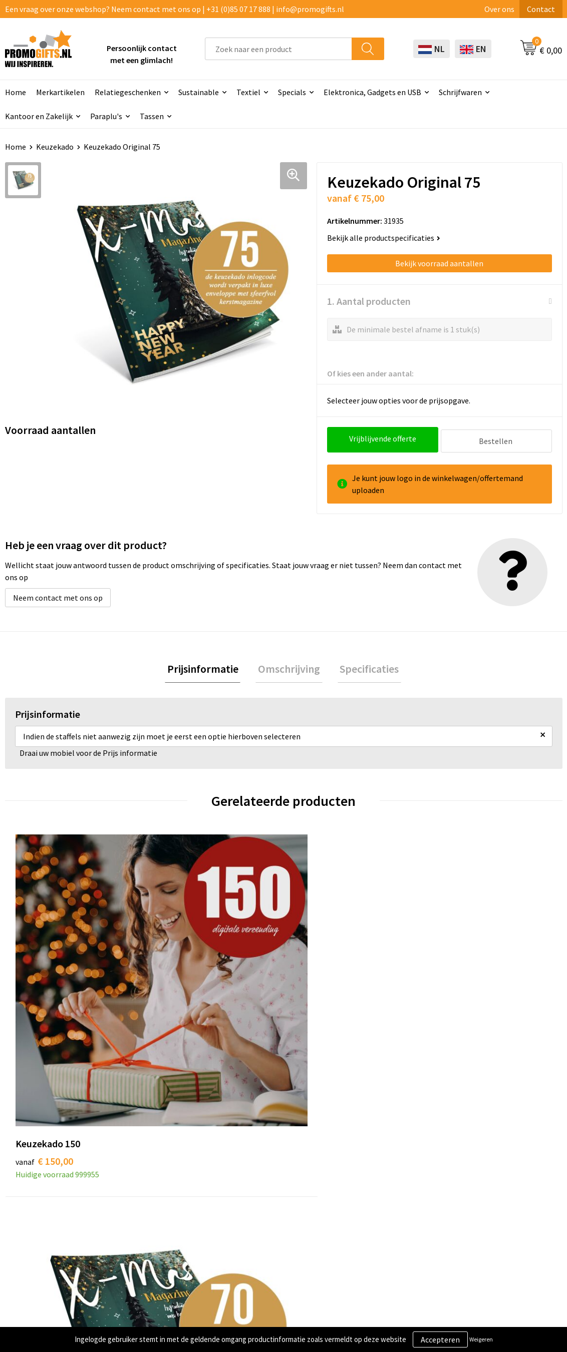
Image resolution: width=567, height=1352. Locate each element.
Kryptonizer (267, 1238)
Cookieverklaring (492, 1163)
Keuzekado (55, 147)
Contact (541, 9)
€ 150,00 (44, 987)
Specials (292, 92)
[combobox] (278, 49)
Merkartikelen (60, 92)
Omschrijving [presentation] (289, 668)
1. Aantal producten (369, 301)
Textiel (248, 92)
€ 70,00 (181, 987)
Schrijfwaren (460, 92)
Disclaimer (481, 1193)
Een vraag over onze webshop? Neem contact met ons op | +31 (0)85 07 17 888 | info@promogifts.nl (174, 9)
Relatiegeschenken (128, 92)
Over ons (499, 9)
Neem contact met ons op (58, 595)
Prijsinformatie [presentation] (207, 668)
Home (15, 147)
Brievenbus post (274, 1192)
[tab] (207, 668)
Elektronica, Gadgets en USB (372, 92)
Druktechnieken (165, 1178)
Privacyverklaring (493, 1178)
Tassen (152, 116)
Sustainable (198, 92)
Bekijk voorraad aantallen (439, 263)
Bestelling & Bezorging (395, 1163)
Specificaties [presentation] (364, 668)
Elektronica (266, 1207)
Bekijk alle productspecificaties (383, 238)
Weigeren (481, 1339)
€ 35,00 (459, 987)
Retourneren (377, 1193)
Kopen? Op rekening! (174, 1163)
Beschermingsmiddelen (287, 1177)
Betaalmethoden (384, 1178)
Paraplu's (106, 116)
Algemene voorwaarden (503, 1148)
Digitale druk (268, 1222)
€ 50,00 (320, 987)
